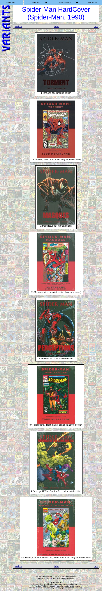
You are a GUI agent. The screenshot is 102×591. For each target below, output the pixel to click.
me (51, 578)
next (96, 26)
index (56, 26)
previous (18, 26)
